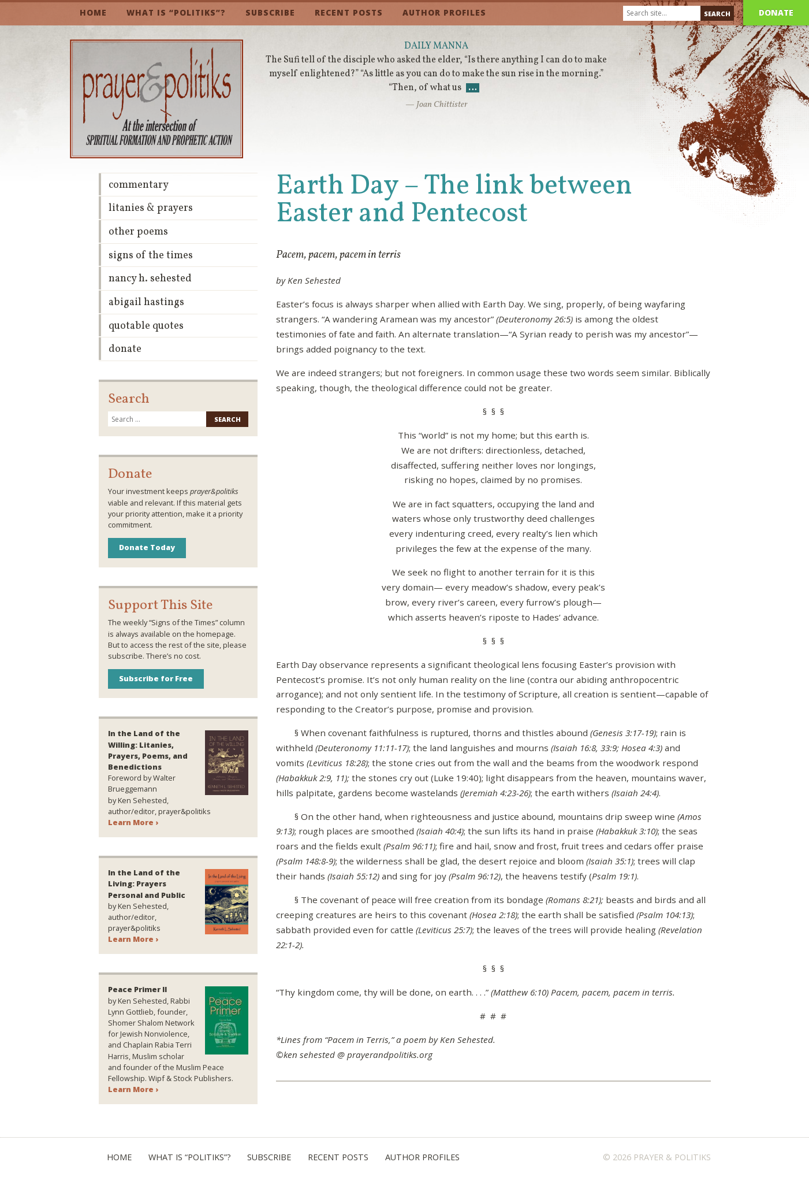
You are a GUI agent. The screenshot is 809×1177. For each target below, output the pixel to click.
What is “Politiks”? (176, 12)
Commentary (139, 185)
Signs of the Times (151, 255)
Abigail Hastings (146, 302)
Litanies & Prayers (151, 208)
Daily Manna (436, 46)
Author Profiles (444, 12)
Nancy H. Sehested (150, 279)
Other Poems (138, 232)
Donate (776, 12)
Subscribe (270, 12)
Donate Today (147, 547)
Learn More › (133, 822)
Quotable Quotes (146, 326)
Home (93, 12)
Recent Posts (349, 12)
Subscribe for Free (156, 678)
